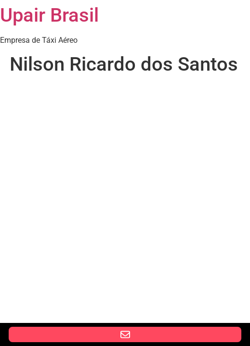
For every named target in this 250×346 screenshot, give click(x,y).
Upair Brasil (49, 15)
